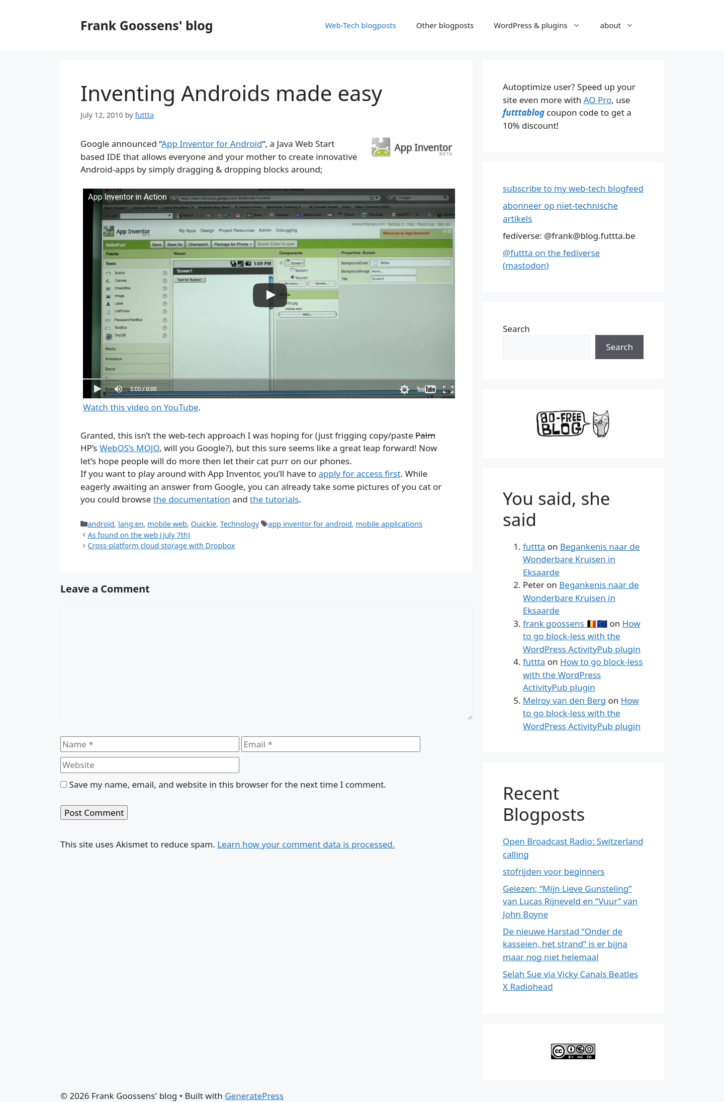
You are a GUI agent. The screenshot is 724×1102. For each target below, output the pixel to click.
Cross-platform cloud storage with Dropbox (161, 545)
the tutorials (274, 499)
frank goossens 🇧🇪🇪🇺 (565, 623)
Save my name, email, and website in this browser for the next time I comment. (227, 784)
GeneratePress (254, 1095)
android (100, 524)
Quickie (203, 524)
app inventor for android (310, 524)
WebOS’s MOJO (129, 448)
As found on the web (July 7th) (138, 535)
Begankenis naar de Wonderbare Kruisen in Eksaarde (581, 559)
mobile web (167, 524)
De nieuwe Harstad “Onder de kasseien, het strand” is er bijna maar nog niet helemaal (565, 944)
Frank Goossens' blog (146, 25)
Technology (239, 524)
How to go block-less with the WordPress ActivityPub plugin (582, 636)
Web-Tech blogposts (360, 25)
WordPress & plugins (542, 25)
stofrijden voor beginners (553, 871)
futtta (534, 546)
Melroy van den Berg (564, 700)
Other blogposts (445, 25)
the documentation (191, 499)
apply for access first (359, 473)
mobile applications (389, 524)
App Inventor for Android (211, 143)
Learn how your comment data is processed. (306, 844)
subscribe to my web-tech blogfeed (573, 188)
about (622, 25)
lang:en (131, 524)
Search (516, 328)
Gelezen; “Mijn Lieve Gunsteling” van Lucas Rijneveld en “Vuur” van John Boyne (570, 901)
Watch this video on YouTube (141, 407)
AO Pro (597, 100)
